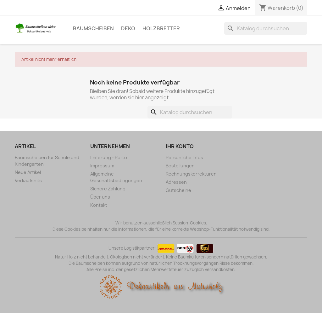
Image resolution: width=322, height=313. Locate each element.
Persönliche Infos (184, 157)
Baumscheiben (93, 28)
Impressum (102, 166)
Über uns (100, 197)
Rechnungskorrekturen (191, 174)
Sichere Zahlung (107, 189)
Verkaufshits (28, 180)
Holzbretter (161, 28)
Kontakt (98, 205)
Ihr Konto (180, 146)
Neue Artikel (28, 172)
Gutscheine (178, 190)
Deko (128, 28)
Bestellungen (180, 166)
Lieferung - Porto (108, 157)
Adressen (176, 182)
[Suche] (265, 28)
